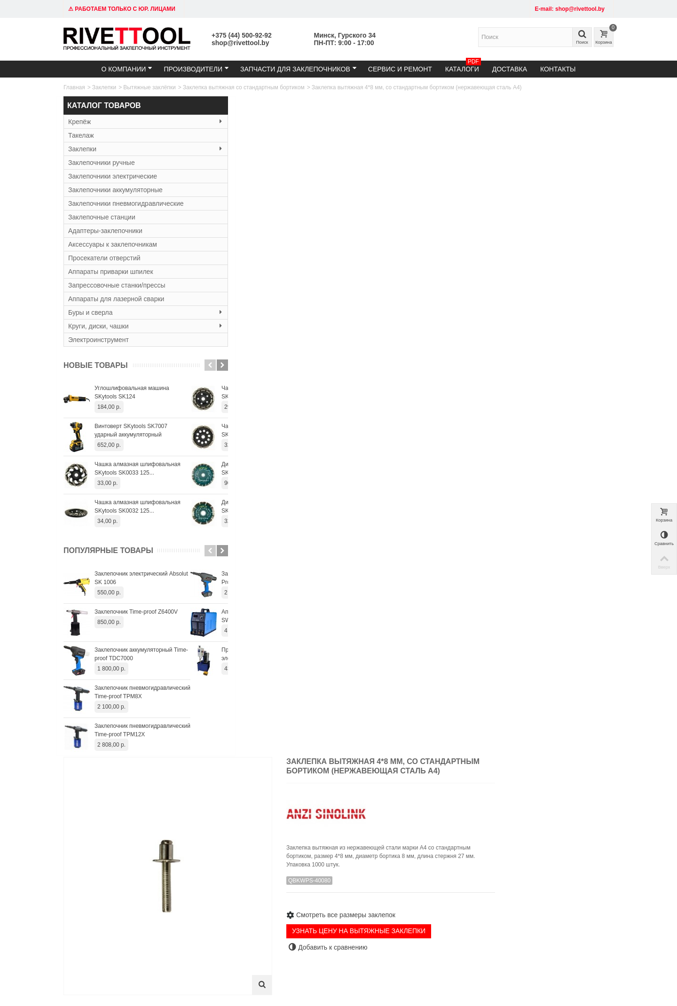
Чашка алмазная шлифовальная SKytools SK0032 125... (137, 506)
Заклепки (104, 87)
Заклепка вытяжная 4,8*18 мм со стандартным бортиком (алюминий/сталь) (327, 710)
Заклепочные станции (101, 217)
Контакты (558, 69)
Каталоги (463, 67)
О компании (126, 69)
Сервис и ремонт (400, 69)
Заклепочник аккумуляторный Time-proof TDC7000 (141, 654)
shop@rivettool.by (240, 43)
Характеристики (246, 342)
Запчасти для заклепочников (298, 69)
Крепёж (126, 121)
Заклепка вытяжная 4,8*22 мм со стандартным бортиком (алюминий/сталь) (491, 710)
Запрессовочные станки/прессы (116, 285)
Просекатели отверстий (104, 258)
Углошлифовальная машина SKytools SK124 (131, 392)
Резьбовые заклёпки (206, 895)
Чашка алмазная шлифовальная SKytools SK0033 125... (137, 468)
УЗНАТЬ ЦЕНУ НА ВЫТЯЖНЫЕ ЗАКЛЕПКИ (488, 269)
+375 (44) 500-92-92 (242, 35)
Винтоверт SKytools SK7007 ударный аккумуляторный (130, 430)
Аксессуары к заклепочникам (112, 244)
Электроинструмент (98, 339)
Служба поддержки (411, 885)
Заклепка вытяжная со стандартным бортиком (244, 87)
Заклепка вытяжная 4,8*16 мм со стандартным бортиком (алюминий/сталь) (246, 710)
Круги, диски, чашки (126, 326)
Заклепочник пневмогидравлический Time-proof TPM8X (142, 692)
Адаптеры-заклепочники (105, 230)
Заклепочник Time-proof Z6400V (136, 611)
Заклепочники (197, 876)
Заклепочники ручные (101, 162)
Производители (196, 69)
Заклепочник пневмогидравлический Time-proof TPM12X (142, 730)
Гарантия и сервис (316, 885)
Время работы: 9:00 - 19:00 (102, 895)
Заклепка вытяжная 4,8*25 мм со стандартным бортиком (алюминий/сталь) (573, 710)
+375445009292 (437, 947)
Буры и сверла (126, 312)
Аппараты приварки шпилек (110, 271)
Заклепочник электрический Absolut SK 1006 (141, 577)
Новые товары (95, 365)
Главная (74, 87)
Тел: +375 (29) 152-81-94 (98, 876)
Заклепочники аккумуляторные (115, 190)
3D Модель (318, 342)
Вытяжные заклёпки (149, 87)
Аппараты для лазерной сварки (116, 299)
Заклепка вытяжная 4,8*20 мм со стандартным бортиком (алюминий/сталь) (409, 710)
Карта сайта (402, 876)
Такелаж (81, 135)
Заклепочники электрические (112, 176)
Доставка (509, 69)
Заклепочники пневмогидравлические (126, 203)
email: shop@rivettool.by (97, 885)
